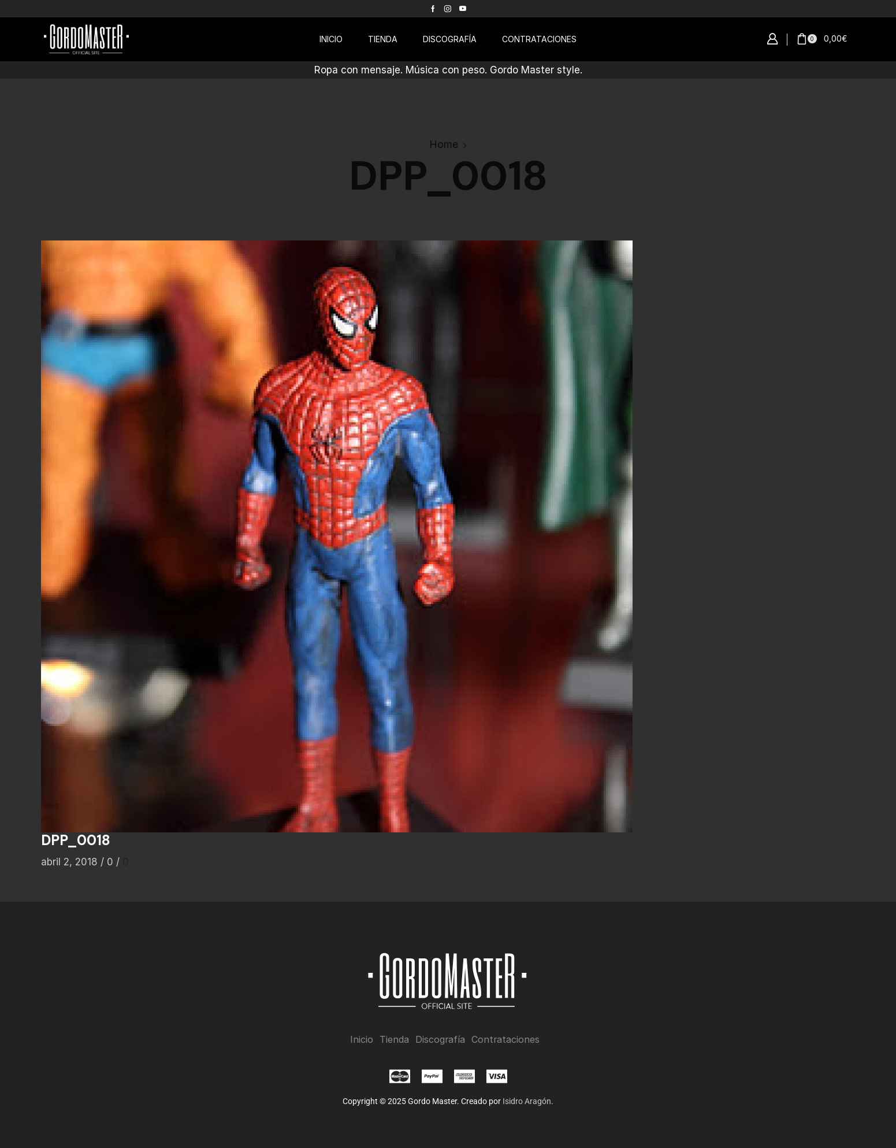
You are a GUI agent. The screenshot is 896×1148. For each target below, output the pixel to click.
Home (443, 144)
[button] (772, 39)
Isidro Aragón (527, 1101)
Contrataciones (505, 1039)
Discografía (440, 1039)
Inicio (361, 1039)
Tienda (394, 1039)
